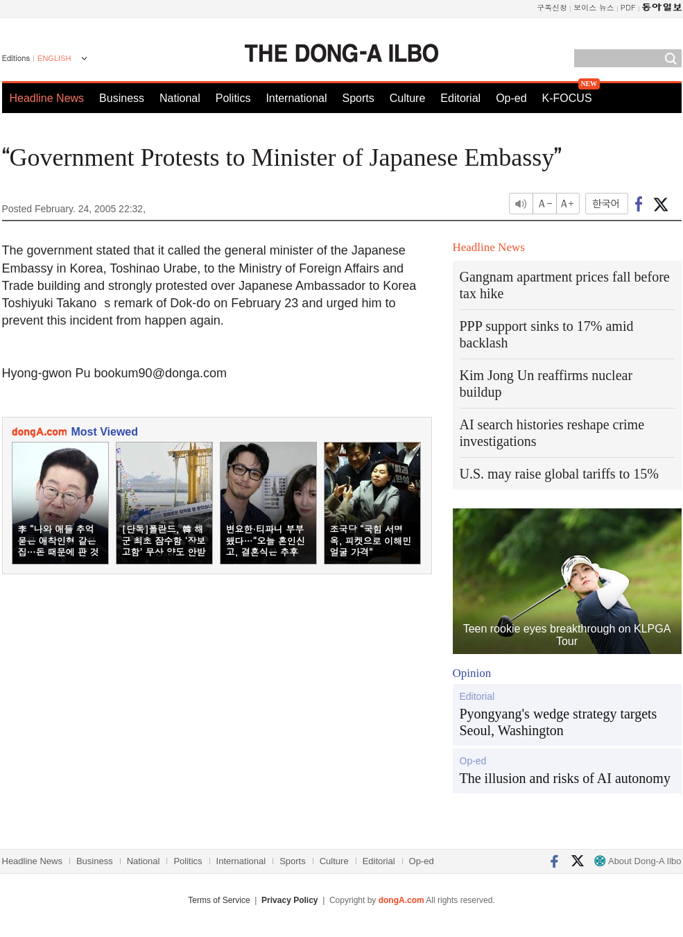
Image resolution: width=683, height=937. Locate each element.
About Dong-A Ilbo (637, 861)
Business (121, 98)
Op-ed (511, 98)
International (296, 98)
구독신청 (552, 7)
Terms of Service (219, 900)
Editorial (460, 98)
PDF (628, 7)
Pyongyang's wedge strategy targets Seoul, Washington (558, 722)
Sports (358, 98)
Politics (233, 98)
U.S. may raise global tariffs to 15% (559, 473)
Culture (408, 98)
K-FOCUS (567, 98)
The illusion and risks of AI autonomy (565, 778)
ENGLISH (54, 58)
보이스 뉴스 (593, 7)
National (179, 98)
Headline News (47, 98)
